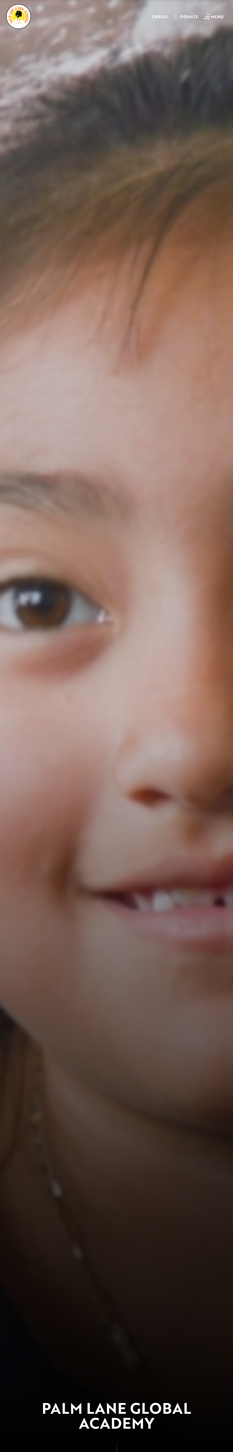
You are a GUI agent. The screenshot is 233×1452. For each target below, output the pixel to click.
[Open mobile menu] (214, 16)
